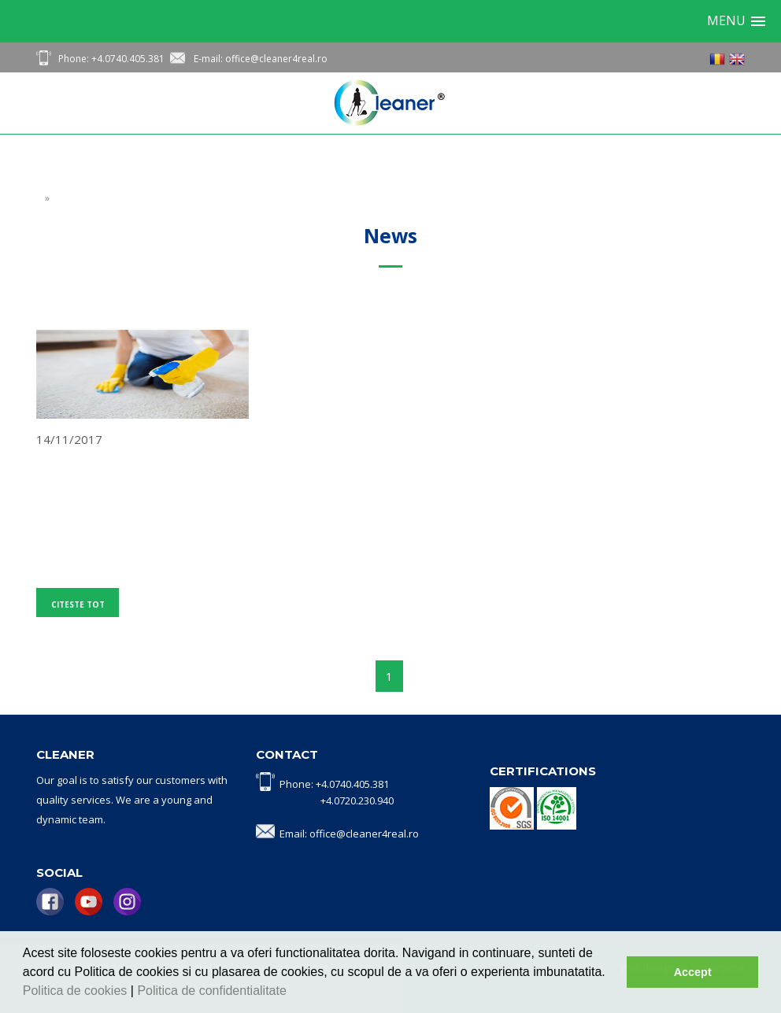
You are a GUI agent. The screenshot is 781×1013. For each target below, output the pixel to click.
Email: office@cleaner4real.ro (349, 833)
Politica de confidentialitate (213, 990)
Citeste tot (78, 604)
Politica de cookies (77, 990)
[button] (292, 992)
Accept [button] (693, 972)
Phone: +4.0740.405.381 (111, 58)
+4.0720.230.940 (357, 800)
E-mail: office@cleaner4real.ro (261, 58)
